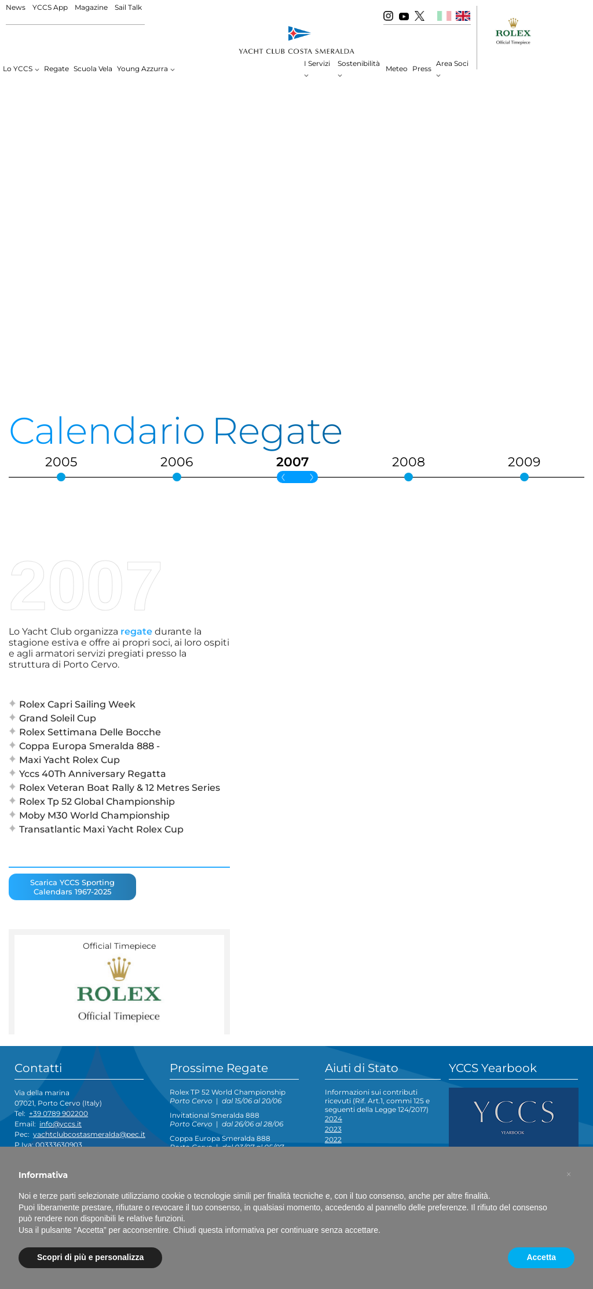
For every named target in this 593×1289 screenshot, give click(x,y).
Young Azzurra (142, 68)
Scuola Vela (93, 68)
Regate (56, 68)
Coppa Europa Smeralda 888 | (227, 1142)
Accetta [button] (541, 1257)
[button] (568, 1174)
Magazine (91, 7)
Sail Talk (128, 7)
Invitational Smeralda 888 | (226, 1119)
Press (421, 68)
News (15, 7)
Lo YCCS (17, 68)
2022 (333, 1139)
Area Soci (452, 63)
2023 (333, 1129)
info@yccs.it (60, 1123)
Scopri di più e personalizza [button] (90, 1257)
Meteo (397, 68)
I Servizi (317, 63)
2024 (333, 1118)
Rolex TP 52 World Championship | (227, 1096)
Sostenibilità (359, 63)
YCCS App (50, 7)
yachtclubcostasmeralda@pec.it (89, 1134)
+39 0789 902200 (58, 1113)
